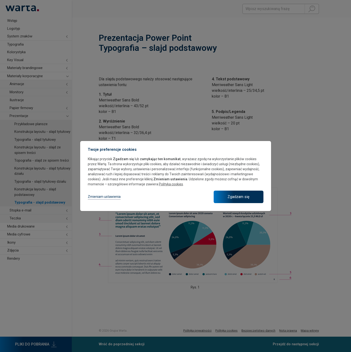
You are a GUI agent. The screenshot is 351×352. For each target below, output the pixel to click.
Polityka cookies (171, 184)
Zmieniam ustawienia (104, 197)
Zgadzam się (238, 196)
